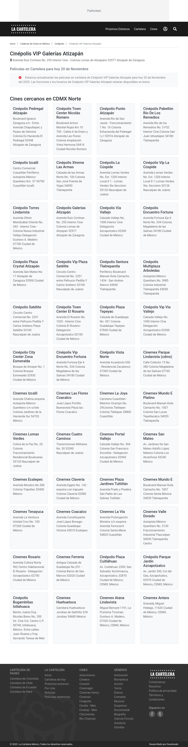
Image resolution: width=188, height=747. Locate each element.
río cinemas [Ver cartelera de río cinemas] (87, 718)
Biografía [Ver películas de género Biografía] (120, 714)
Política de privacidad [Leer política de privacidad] (162, 691)
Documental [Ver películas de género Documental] (122, 710)
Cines (153, 29)
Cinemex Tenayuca (28, 511)
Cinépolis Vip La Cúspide (156, 164)
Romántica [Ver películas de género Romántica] (121, 679)
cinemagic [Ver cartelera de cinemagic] (86, 688)
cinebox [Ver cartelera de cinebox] (84, 679)
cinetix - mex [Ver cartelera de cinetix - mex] (87, 705)
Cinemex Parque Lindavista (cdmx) (157, 354)
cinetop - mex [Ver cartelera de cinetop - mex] (88, 710)
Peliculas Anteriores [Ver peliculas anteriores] (57, 697)
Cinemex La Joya (113, 393)
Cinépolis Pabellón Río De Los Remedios (158, 112)
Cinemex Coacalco (71, 511)
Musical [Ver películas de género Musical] (119, 701)
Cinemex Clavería (70, 479)
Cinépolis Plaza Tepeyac (112, 309)
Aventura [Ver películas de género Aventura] (120, 723)
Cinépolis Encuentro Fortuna (158, 210)
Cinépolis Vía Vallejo (110, 210)
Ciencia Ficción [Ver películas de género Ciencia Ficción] (124, 718)
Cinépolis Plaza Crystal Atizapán (26, 264)
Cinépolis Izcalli (25, 162)
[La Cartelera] (23, 29)
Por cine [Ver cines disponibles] (50, 688)
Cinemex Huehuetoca (66, 600)
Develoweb (172, 744)
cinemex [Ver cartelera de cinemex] (85, 697)
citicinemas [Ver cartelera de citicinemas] (87, 714)
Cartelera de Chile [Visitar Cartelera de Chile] (21, 683)
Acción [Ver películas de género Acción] (118, 684)
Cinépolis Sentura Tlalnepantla (114, 264)
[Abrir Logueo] (165, 29)
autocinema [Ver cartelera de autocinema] (87, 675)
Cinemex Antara (156, 598)
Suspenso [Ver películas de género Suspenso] (120, 705)
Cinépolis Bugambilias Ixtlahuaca (23, 602)
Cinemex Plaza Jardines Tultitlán (114, 481)
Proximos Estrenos (117, 29)
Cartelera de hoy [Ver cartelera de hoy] (55, 679)
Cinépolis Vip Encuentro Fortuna (71, 354)
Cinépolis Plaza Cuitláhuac (112, 559)
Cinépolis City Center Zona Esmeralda (24, 356)
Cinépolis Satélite (27, 307)
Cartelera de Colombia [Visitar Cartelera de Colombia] (24, 678)
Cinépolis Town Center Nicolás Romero (68, 112)
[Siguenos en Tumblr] (160, 714)
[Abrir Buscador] (175, 29)
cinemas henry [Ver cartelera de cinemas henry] (89, 692)
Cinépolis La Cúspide (110, 164)
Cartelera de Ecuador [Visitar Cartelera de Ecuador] (23, 687)
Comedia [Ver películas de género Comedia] (120, 697)
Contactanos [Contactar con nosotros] (157, 682)
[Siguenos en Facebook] (152, 714)
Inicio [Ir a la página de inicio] (48, 675)
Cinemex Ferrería (70, 557)
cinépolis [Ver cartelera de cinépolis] (85, 701)
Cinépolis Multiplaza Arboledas (151, 266)
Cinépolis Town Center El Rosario (70, 309)
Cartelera (140, 29)
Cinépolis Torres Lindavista (26, 210)
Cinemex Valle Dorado (154, 513)
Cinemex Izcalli (25, 393)
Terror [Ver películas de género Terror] (118, 688)
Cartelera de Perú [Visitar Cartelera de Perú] (21, 691)
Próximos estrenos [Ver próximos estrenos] (57, 684)
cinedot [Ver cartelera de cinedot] (84, 684)
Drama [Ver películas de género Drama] (118, 692)
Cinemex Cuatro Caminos (69, 436)
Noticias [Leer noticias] (50, 692)
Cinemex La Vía (112, 511)
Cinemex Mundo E (158, 479)
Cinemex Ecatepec (28, 479)
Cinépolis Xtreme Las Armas (70, 164)
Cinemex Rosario (27, 557)
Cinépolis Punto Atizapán (112, 110)
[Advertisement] (94, 11)
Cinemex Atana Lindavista (112, 600)
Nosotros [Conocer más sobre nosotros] (155, 686)
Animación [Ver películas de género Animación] (121, 675)
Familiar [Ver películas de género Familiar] (119, 727)
